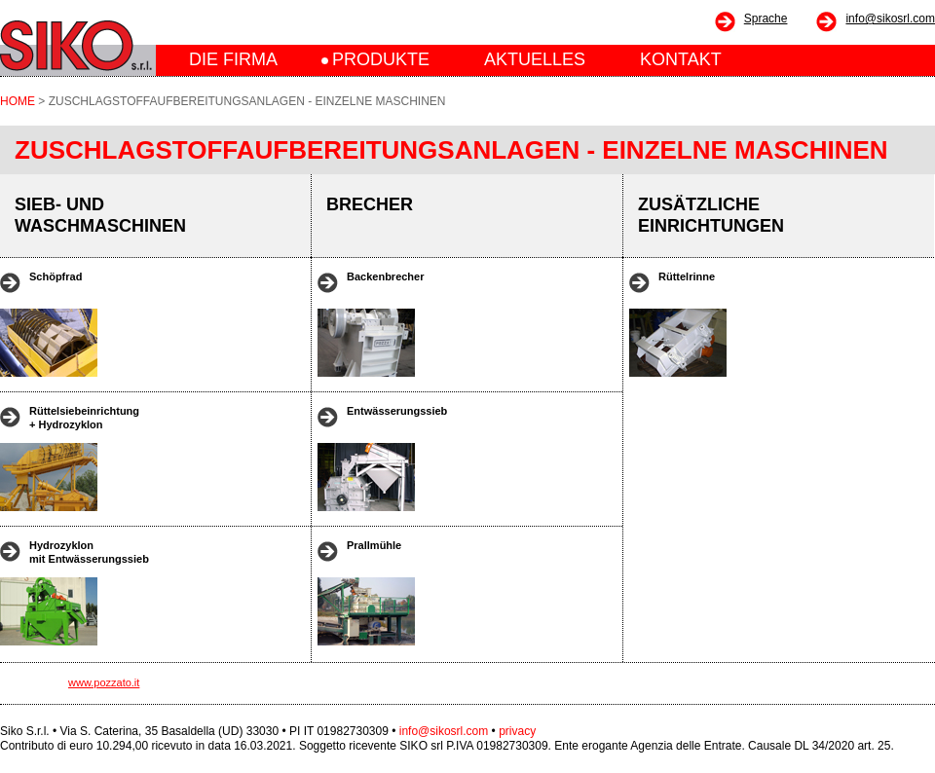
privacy (517, 731)
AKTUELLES (534, 59)
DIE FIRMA (233, 59)
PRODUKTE (381, 59)
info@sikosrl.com (890, 18)
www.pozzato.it (103, 682)
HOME (17, 101)
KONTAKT (681, 59)
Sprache (766, 18)
